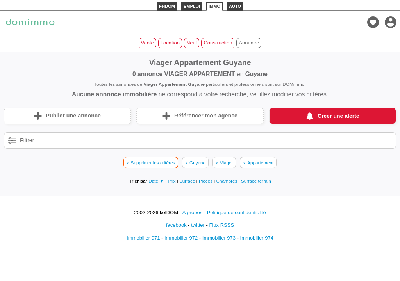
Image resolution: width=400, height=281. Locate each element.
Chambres (227, 180)
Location (170, 43)
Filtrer (27, 140)
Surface (187, 180)
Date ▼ (156, 180)
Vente (147, 43)
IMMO (214, 6)
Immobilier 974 (256, 238)
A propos (192, 212)
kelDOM (167, 6)
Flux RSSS (221, 225)
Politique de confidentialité (236, 212)
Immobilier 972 (181, 238)
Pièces (206, 180)
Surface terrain (256, 180)
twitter (198, 225)
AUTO (235, 6)
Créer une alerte (338, 116)
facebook (176, 225)
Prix (172, 180)
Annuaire (249, 43)
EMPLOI (192, 6)
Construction (218, 43)
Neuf (191, 43)
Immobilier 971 (143, 238)
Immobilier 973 (219, 238)
